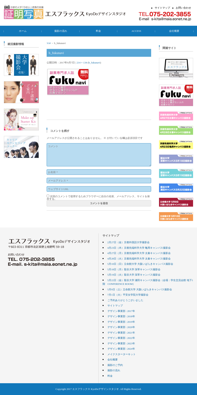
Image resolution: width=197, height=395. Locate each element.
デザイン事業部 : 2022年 (121, 338)
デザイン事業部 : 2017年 (121, 311)
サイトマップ (115, 305)
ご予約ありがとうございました (125, 300)
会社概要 (174, 31)
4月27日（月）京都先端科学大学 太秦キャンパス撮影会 (139, 253)
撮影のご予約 (115, 365)
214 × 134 (82, 62)
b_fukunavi (94, 62)
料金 (98, 31)
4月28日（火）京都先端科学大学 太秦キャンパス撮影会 (139, 258)
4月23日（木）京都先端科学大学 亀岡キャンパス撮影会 (139, 248)
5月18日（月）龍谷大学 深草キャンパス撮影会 (134, 269)
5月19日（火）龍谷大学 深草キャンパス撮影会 (134, 274)
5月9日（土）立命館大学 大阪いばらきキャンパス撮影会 (139, 289)
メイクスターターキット (121, 354)
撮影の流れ (60, 31)
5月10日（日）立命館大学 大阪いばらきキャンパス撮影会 (140, 264)
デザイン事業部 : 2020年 (121, 327)
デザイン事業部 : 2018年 (121, 316)
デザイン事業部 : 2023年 (121, 343)
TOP (49, 43)
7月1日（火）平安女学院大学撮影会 (127, 294)
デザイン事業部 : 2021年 (121, 332)
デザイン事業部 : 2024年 (121, 348)
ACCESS (136, 31)
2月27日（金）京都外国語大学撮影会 (128, 242)
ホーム (23, 31)
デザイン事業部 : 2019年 (121, 322)
